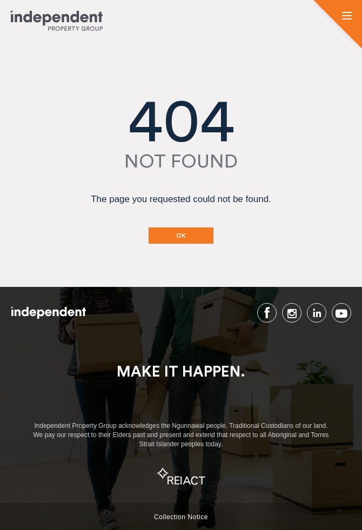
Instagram (291, 313)
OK (181, 235)
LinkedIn (316, 313)
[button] (347, 16)
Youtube (341, 313)
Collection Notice (181, 517)
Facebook (267, 313)
